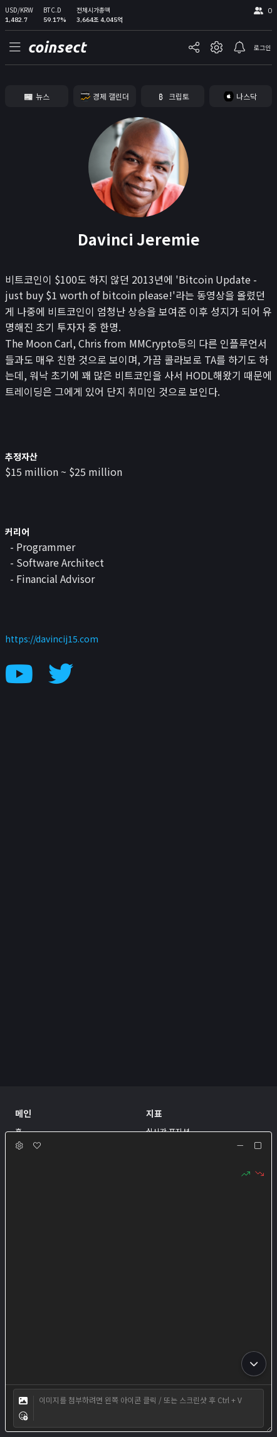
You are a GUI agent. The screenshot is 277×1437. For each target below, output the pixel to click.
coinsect (57, 47)
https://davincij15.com (51, 638)
